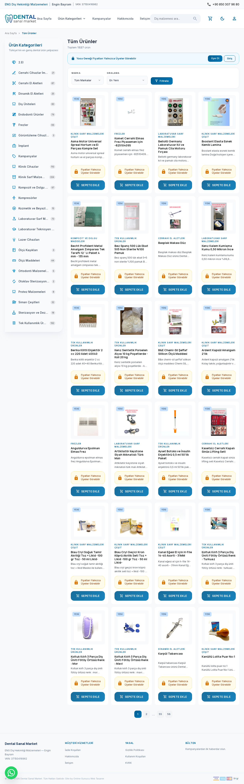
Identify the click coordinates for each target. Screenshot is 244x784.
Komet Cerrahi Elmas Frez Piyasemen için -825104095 (129, 142)
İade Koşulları (73, 750)
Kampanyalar (101, 18)
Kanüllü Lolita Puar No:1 (218, 656)
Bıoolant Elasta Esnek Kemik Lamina (217, 143)
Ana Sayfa (44, 18)
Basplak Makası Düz (172, 243)
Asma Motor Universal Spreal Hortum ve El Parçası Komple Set (86, 145)
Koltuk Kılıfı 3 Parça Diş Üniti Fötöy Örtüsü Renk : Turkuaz (219, 555)
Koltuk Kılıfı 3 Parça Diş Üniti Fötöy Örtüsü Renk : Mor (88, 660)
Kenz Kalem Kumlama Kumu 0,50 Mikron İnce (217, 247)
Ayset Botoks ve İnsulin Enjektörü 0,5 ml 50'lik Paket (174, 454)
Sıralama (113, 73)
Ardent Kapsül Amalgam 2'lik (218, 352)
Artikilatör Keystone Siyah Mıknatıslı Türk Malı (129, 454)
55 (160, 714)
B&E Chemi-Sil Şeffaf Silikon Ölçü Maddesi (172, 352)
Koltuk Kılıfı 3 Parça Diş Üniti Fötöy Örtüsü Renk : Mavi (131, 660)
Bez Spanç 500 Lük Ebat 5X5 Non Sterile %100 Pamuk (131, 249)
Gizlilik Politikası (134, 750)
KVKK (128, 762)
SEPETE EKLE (88, 185)
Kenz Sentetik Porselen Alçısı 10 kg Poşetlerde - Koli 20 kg (131, 353)
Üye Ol (215, 58)
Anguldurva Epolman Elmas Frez (85, 450)
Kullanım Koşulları (135, 756)
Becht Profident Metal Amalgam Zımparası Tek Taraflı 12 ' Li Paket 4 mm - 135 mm (88, 251)
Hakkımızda (125, 18)
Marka (76, 73)
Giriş (229, 58)
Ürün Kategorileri (72, 18)
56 (168, 714)
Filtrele (162, 81)
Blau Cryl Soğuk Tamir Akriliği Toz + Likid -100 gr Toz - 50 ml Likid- (86, 555)
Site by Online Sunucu (77, 778)
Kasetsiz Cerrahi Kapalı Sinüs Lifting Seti (218, 450)
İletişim (145, 18)
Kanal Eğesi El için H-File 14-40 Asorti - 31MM (175, 554)
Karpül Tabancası (170, 653)
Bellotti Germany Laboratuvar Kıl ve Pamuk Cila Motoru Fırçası (171, 147)
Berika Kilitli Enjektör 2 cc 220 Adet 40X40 (87, 352)
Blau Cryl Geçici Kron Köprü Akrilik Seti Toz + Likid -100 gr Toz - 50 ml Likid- (130, 557)
